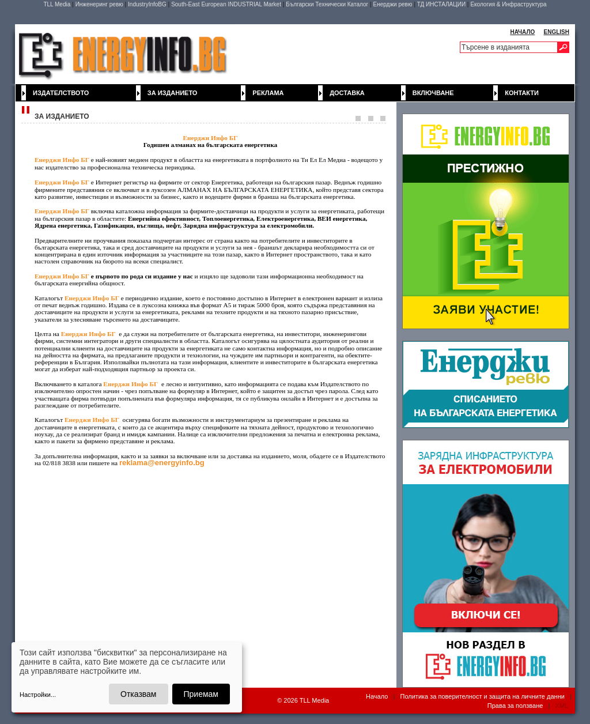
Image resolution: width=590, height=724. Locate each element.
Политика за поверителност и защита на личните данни (482, 696)
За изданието (173, 92)
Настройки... (38, 694)
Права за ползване (515, 705)
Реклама (267, 92)
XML (561, 705)
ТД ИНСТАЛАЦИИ (441, 4)
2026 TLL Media (306, 700)
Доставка (347, 92)
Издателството (61, 92)
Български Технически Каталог (327, 4)
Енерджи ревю (392, 4)
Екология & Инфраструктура (508, 4)
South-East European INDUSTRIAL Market (226, 4)
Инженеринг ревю (99, 4)
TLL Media (56, 4)
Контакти (522, 92)
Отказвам (138, 694)
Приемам (201, 694)
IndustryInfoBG (147, 4)
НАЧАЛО (522, 32)
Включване (433, 92)
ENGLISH (556, 32)
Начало (377, 696)
